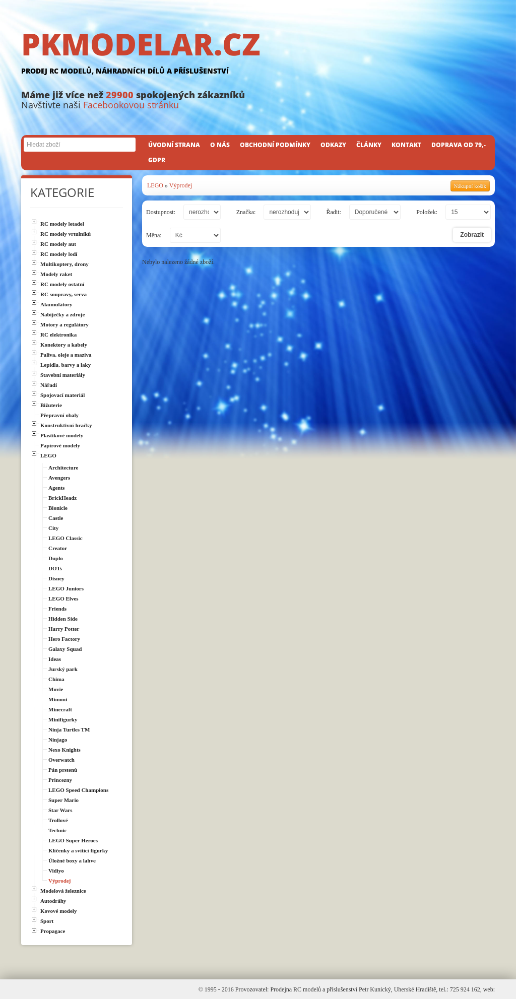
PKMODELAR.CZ (258, 54)
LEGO (155, 185)
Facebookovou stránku (131, 105)
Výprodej (180, 185)
